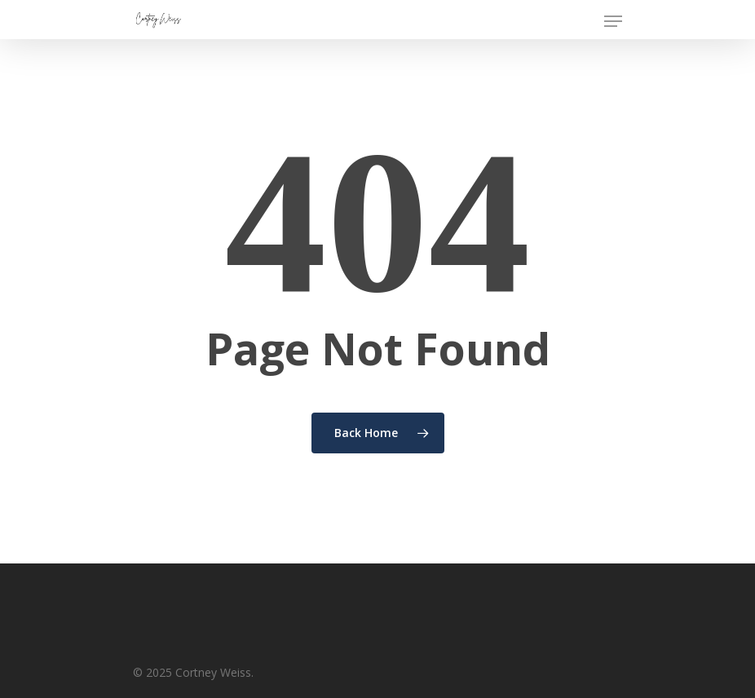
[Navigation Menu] (613, 21)
